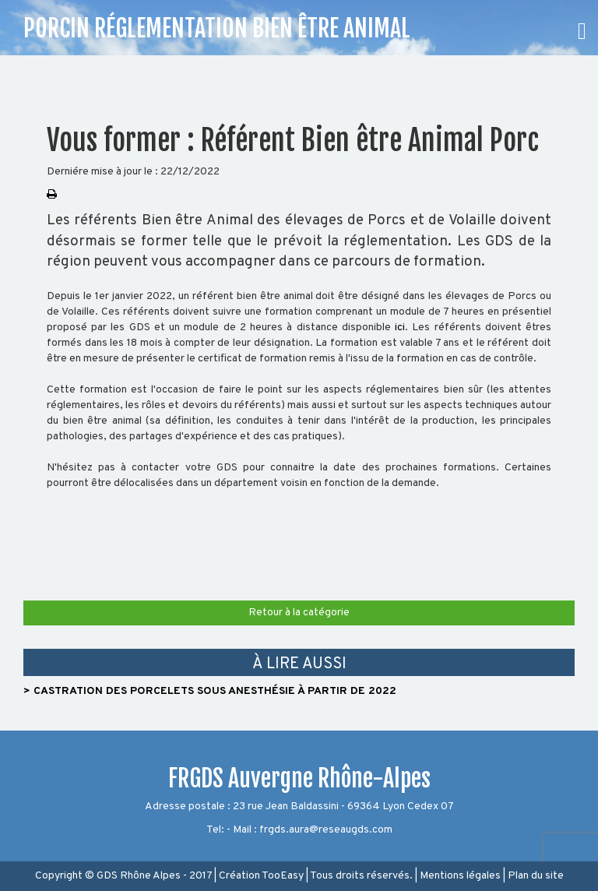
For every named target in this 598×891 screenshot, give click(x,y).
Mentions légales (460, 875)
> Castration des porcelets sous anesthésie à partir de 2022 (209, 691)
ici (400, 327)
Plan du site (536, 875)
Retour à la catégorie (299, 612)
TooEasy (283, 875)
